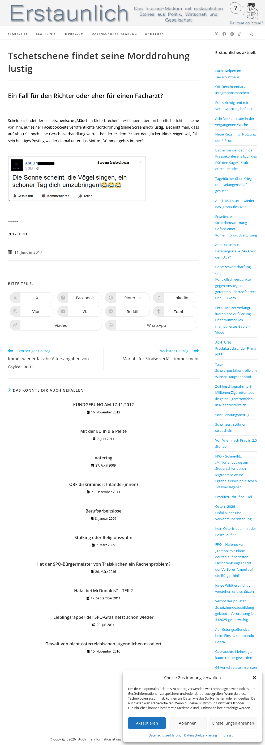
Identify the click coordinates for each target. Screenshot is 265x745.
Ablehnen (187, 723)
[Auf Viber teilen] (32, 311)
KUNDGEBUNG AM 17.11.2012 (103, 405)
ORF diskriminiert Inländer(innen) (103, 484)
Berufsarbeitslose (104, 511)
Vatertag (103, 458)
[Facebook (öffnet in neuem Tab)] (224, 34)
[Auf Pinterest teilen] (127, 297)
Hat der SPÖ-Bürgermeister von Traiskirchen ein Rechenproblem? (103, 564)
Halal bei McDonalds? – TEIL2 (103, 591)
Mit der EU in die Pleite (103, 431)
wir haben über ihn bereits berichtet (154, 120)
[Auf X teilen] (32, 297)
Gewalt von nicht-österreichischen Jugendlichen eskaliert (103, 644)
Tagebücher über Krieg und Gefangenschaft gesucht (233, 184)
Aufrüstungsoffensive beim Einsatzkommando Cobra (234, 635)
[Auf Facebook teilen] (79, 297)
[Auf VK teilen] (79, 311)
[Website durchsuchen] (251, 34)
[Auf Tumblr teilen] (175, 311)
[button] (254, 677)
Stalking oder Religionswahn (103, 537)
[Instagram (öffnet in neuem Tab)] (232, 34)
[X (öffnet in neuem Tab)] (216, 34)
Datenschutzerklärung (165, 735)
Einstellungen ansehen (233, 723)
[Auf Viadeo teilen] (56, 325)
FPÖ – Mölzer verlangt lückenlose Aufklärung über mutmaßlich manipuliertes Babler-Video (233, 320)
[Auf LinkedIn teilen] (175, 297)
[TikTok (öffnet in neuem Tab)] (239, 34)
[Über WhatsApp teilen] (151, 325)
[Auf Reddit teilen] (127, 311)
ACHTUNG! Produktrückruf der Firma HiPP (235, 348)
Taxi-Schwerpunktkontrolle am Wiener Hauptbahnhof (236, 370)
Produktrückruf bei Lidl (233, 496)
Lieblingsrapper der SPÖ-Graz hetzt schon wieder (103, 617)
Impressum (228, 735)
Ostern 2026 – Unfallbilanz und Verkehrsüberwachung (233, 512)
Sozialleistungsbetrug (232, 414)
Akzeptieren (147, 723)
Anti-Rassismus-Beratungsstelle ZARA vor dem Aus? (235, 251)
